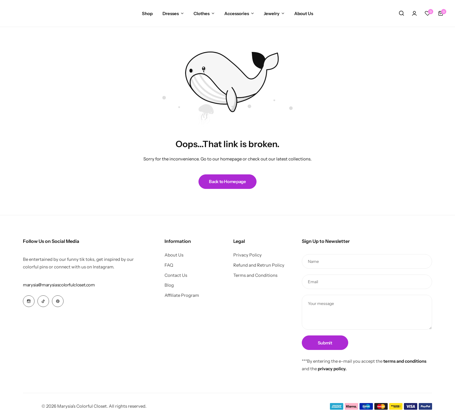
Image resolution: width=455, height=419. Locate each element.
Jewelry (271, 13)
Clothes (202, 13)
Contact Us (176, 275)
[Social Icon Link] (29, 301)
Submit (325, 343)
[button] (427, 13)
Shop (147, 13)
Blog (169, 285)
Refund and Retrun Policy (258, 265)
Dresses (170, 13)
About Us (303, 13)
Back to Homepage (227, 181)
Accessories (236, 13)
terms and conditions (404, 361)
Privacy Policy (247, 255)
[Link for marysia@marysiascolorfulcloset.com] (59, 285)
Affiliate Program (182, 295)
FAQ (169, 265)
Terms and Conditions (255, 275)
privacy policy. (332, 368)
